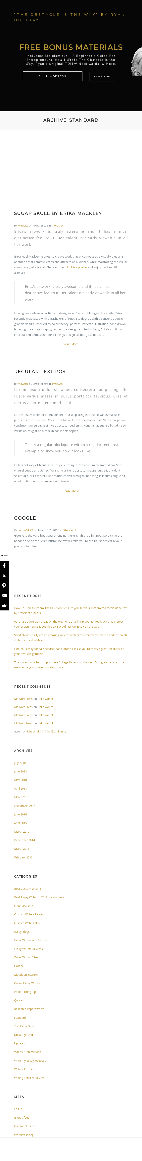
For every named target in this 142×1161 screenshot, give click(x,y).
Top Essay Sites (24, 1026)
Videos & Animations (27, 1052)
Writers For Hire (24, 1069)
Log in (18, 1109)
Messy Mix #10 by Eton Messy (46, 731)
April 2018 (20, 788)
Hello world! (45, 699)
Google (25, 518)
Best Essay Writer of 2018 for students (39, 897)
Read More (71, 344)
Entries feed (21, 1117)
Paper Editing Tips (25, 992)
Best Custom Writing (27, 889)
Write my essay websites (30, 1060)
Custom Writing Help (27, 923)
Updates (19, 1043)
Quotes (19, 1000)
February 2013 (23, 857)
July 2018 (20, 763)
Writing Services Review (29, 1078)
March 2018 (21, 797)
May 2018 (20, 780)
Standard (57, 226)
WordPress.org (23, 1135)
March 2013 (21, 848)
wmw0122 (23, 226)
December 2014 (24, 840)
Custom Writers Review (29, 914)
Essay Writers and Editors (30, 940)
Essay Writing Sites (26, 957)
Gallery (18, 966)
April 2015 (20, 823)
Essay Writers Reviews (28, 949)
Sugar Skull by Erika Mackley (58, 213)
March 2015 (21, 831)
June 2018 (20, 771)
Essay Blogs (22, 931)
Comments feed (24, 1126)
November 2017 (24, 806)
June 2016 (20, 814)
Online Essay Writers (27, 983)
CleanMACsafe (23, 906)
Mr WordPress (23, 699)
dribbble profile (76, 267)
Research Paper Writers (29, 1009)
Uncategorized (23, 1035)
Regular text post (41, 371)
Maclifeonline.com (26, 974)
